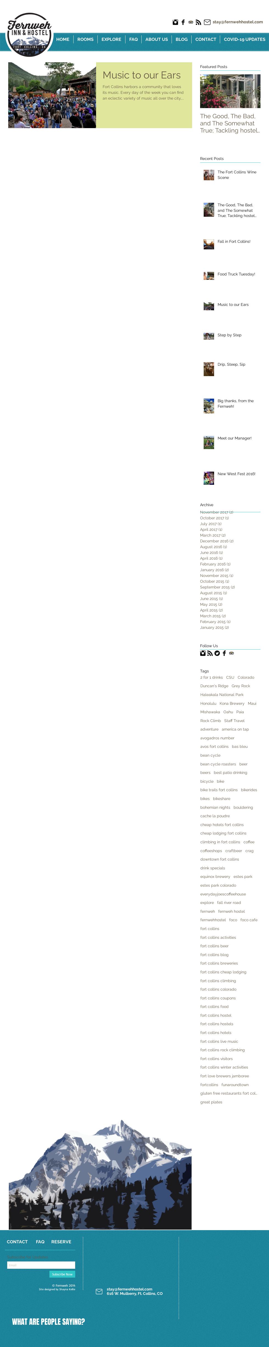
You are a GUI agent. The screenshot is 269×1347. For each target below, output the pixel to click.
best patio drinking (230, 772)
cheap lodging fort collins (223, 833)
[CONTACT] (17, 1241)
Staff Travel (234, 720)
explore (207, 902)
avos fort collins (214, 746)
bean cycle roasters (218, 764)
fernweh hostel (231, 911)
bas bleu (240, 746)
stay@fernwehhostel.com (238, 21)
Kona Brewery (232, 703)
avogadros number (217, 738)
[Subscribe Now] (62, 1274)
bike (220, 781)
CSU (230, 677)
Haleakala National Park (221, 694)
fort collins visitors (216, 1058)
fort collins (209, 928)
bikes (205, 798)
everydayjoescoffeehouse (223, 894)
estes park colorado (218, 885)
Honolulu (208, 703)
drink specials (212, 868)
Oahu (228, 712)
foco (233, 920)
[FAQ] (40, 1241)
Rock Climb (210, 720)
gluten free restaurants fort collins (229, 1093)
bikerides (249, 790)
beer (243, 764)
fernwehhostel (213, 920)
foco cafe (248, 920)
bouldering (243, 807)
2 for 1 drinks (211, 677)
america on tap (235, 729)
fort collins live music (219, 1041)
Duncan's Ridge (214, 686)
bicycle (207, 781)
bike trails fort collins (219, 790)
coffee (248, 842)
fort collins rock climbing (222, 1050)
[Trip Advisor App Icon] (191, 22)
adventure (209, 729)
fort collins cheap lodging (223, 972)
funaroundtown (235, 1085)
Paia (240, 712)
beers (205, 772)
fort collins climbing (218, 981)
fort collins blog (214, 955)
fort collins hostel (215, 1015)
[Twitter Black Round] (217, 653)
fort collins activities (218, 937)
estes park (243, 876)
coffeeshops (211, 851)
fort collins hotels (215, 1032)
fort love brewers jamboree (224, 1076)
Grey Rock (241, 686)
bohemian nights (215, 807)
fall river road (229, 902)
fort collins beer (214, 946)
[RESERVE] (61, 1241)
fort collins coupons (218, 998)
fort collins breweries (219, 963)
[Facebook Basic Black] (183, 22)
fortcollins (209, 1085)
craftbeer (233, 851)
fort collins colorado (218, 989)
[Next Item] (251, 91)
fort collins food (214, 1006)
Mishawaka (210, 712)
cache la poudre (215, 816)
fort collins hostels (216, 1024)
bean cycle (210, 755)
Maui (252, 703)
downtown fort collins (219, 859)
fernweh (207, 911)
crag (249, 851)
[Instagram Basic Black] (175, 22)
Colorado (246, 677)
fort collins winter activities (224, 1067)
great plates (211, 1102)
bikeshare (221, 798)
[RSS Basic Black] (198, 22)
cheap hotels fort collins (222, 824)
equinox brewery (215, 876)
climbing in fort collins (220, 842)
